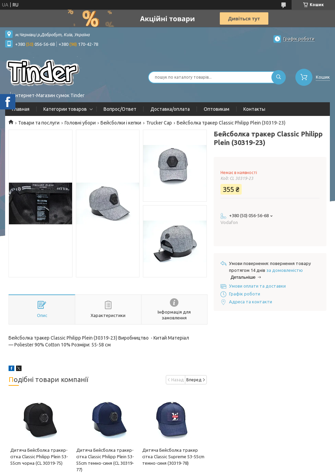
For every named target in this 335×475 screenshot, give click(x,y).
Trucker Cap (159, 123)
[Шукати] (278, 77)
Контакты (254, 109)
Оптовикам (216, 109)
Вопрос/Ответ (120, 109)
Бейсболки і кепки (120, 123)
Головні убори (80, 123)
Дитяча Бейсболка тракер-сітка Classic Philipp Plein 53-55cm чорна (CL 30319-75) (39, 456)
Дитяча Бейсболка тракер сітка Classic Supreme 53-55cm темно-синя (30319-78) (173, 456)
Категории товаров (65, 109)
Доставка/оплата (170, 109)
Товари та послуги (38, 123)
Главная (20, 109)
